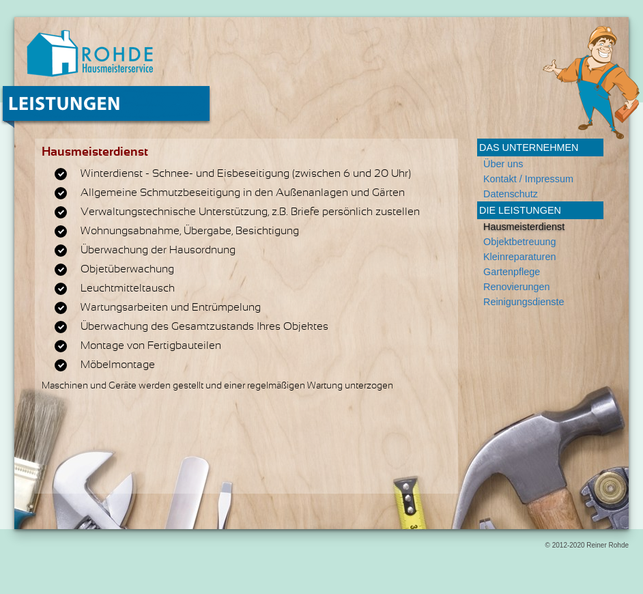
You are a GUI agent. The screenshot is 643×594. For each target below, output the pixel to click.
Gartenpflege (511, 271)
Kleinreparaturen (519, 256)
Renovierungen (516, 286)
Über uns (503, 163)
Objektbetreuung (519, 241)
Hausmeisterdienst (524, 226)
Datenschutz (510, 193)
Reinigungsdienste (523, 301)
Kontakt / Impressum (528, 178)
